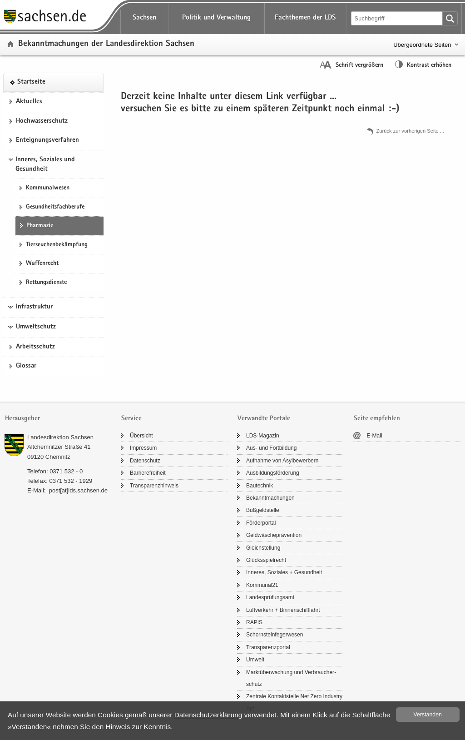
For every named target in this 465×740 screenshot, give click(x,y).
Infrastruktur (34, 307)
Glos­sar (26, 366)
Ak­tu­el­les (29, 102)
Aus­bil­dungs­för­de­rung (272, 473)
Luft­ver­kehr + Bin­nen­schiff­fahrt (283, 610)
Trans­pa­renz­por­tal (268, 647)
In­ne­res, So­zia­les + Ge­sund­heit (284, 572)
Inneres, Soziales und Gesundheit (45, 165)
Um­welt (255, 659)
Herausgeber (22, 418)
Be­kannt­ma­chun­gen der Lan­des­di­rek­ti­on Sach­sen (106, 44)
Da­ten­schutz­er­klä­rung (208, 715)
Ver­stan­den (428, 714)
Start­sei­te (31, 82)
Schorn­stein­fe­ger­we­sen (274, 634)
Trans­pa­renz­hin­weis (154, 485)
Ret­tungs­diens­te (46, 282)
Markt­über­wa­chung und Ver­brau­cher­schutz (291, 678)
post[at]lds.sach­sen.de (78, 490)
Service (131, 418)
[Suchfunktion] (397, 18)
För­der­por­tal (261, 523)
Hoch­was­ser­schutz (42, 121)
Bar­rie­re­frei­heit (148, 473)
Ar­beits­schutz (35, 347)
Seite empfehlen (377, 418)
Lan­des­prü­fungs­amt (270, 597)
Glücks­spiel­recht (266, 560)
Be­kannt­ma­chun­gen (270, 498)
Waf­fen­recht (42, 263)
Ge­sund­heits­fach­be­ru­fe (55, 207)
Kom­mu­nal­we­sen (47, 188)
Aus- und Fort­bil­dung (271, 448)
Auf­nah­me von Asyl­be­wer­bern (282, 460)
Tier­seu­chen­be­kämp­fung (57, 245)
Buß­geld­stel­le (262, 510)
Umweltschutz (36, 327)
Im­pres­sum (143, 448)
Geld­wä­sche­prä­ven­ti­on (274, 535)
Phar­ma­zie (39, 226)
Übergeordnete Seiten (422, 44)
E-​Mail (374, 435)
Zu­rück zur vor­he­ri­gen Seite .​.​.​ (410, 131)
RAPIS (254, 622)
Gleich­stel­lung (263, 548)
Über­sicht (141, 435)
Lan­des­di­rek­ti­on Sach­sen (60, 437)
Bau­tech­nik (259, 485)
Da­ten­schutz (145, 460)
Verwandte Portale (263, 418)
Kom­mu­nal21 (262, 585)
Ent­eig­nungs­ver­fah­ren (47, 140)
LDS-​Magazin (262, 435)
